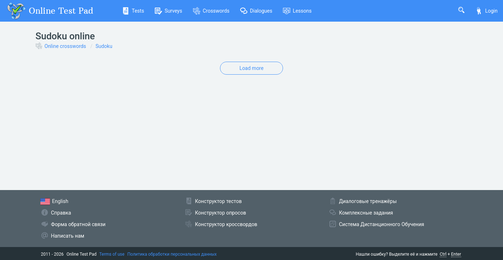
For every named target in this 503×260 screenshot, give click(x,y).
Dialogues (256, 10)
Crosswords (211, 10)
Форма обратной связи (78, 224)
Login (486, 10)
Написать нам (67, 236)
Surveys (168, 10)
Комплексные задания (366, 213)
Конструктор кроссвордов (226, 224)
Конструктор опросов (220, 213)
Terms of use (112, 254)
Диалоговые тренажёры (368, 201)
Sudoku (103, 46)
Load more (251, 68)
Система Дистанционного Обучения (381, 224)
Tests (133, 10)
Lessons (297, 10)
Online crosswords (65, 46)
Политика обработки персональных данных (172, 254)
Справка (61, 213)
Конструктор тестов (218, 201)
